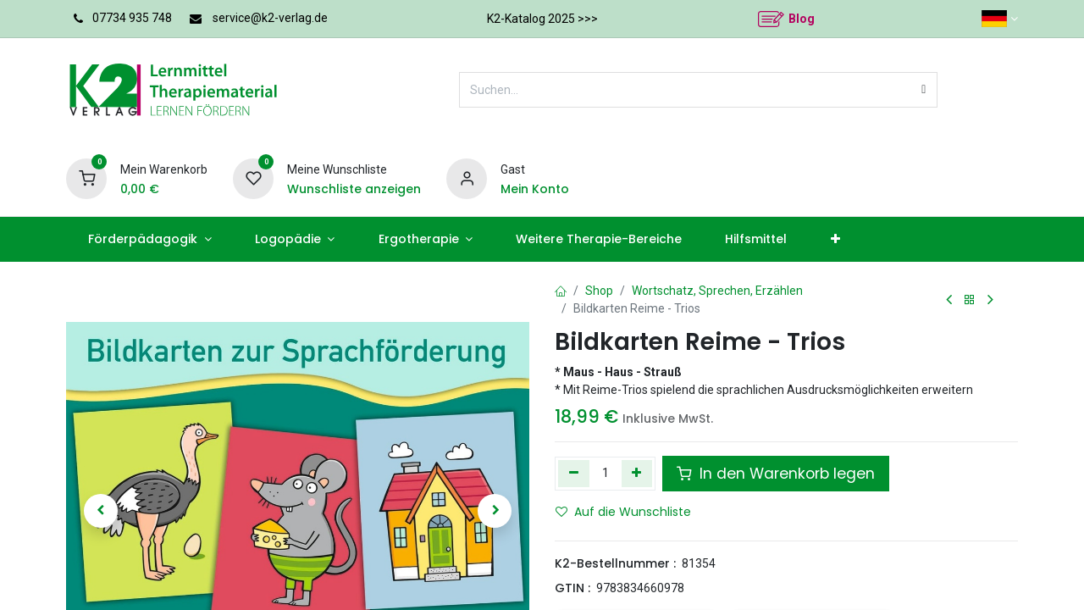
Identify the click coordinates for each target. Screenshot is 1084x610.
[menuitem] (149, 239)
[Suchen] (923, 90)
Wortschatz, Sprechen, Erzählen (717, 290)
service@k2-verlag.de (270, 18)
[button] (101, 511)
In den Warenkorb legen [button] (776, 473)
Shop (599, 290)
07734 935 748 (132, 18)
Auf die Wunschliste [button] (623, 511)
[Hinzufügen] (637, 473)
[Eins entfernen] (573, 473)
